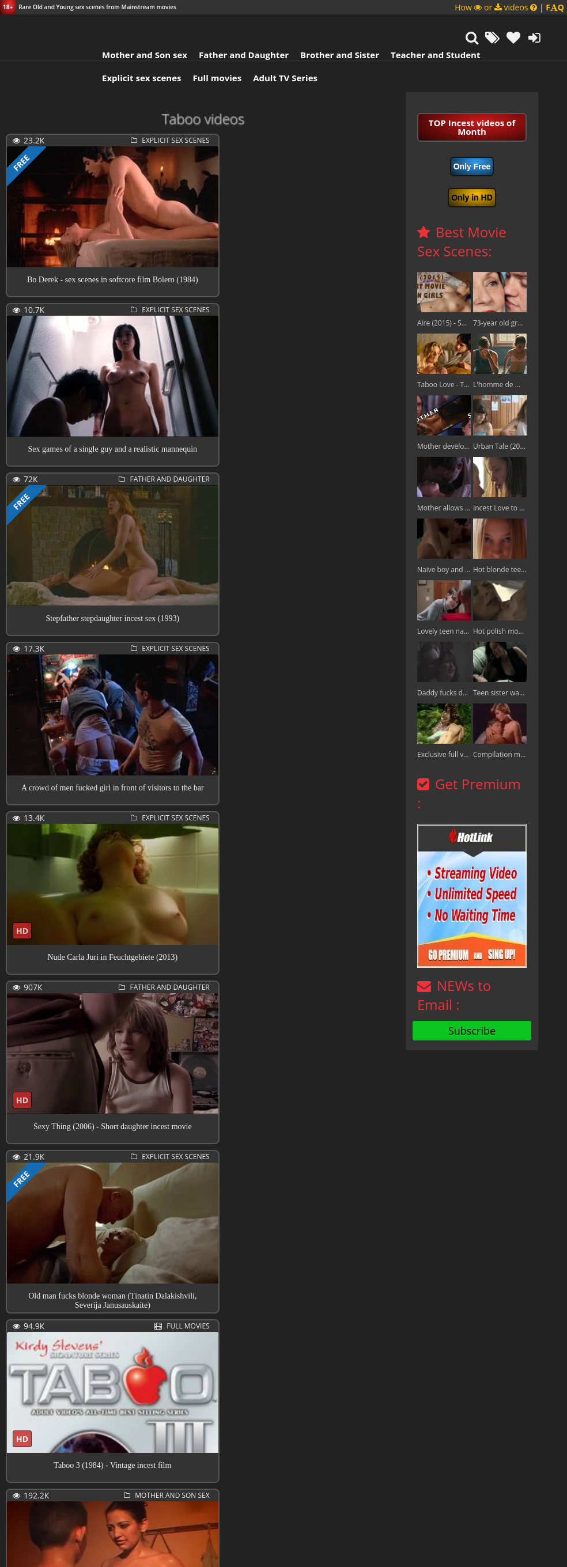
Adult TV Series (275, 78)
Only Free (472, 166)
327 (244, 1504)
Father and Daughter (234, 54)
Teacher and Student (425, 54)
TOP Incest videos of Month (472, 127)
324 (178, 1504)
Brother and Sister (329, 54)
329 (287, 1504)
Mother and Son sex (134, 54)
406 (331, 1504)
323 (156, 1504)
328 (266, 1504)
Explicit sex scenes (132, 78)
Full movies (207, 78)
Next (368, 1505)
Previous (32, 1505)
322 (134, 1504)
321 (112, 1504)
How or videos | (509, 7)
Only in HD (472, 197)
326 (222, 1504)
